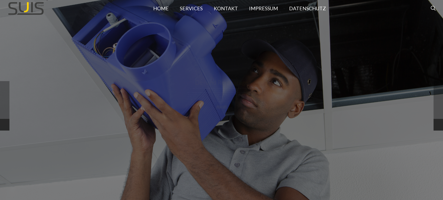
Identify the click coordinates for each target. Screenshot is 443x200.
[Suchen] (433, 8)
